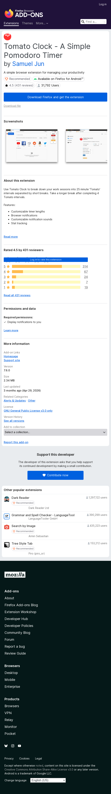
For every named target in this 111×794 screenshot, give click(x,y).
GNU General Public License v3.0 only (28, 410)
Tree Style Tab (22, 543)
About (9, 598)
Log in (103, 4)
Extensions (11, 23)
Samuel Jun (28, 63)
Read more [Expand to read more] (11, 236)
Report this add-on (16, 442)
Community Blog (17, 633)
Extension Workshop (20, 612)
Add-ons (11, 591)
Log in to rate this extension (45, 259)
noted (39, 765)
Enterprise (12, 687)
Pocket (10, 734)
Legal (38, 758)
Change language (15, 780)
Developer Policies (18, 626)
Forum (9, 639)
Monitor (10, 727)
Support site (12, 360)
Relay (8, 720)
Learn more (11, 330)
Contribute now (55, 475)
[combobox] (93, 21)
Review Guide (15, 653)
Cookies (24, 758)
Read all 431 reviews (17, 295)
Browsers (11, 706)
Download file (12, 105)
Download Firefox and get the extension (55, 97)
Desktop (11, 673)
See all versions (14, 420)
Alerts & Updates (15, 400)
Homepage (11, 356)
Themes (27, 23)
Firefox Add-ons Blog (21, 605)
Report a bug (14, 646)
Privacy (9, 758)
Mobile (9, 680)
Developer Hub (16, 619)
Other (31, 400)
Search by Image (24, 526)
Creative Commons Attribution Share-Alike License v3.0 (38, 769)
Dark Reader (20, 498)
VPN (8, 713)
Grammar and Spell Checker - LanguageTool (43, 515)
